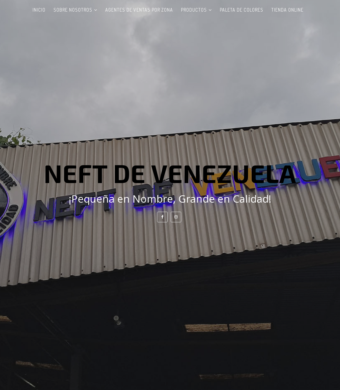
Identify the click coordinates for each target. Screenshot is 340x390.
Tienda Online (287, 10)
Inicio (39, 10)
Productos (194, 10)
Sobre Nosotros (72, 10)
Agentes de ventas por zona (139, 10)
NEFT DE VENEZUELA (170, 173)
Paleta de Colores (241, 10)
